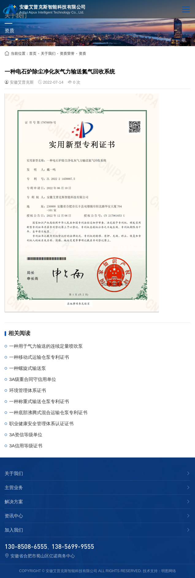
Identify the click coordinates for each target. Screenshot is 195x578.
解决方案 (14, 501)
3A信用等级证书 (25, 445)
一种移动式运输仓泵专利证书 (39, 357)
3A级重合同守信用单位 (32, 379)
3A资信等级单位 (25, 434)
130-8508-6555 (26, 546)
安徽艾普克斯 (22, 82)
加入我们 (14, 530)
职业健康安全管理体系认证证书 (41, 423)
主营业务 (14, 487)
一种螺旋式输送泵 (27, 368)
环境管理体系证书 (27, 390)
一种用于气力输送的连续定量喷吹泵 (46, 346)
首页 (32, 53)
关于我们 (48, 53)
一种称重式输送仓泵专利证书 (39, 401)
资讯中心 (14, 515)
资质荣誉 (67, 53)
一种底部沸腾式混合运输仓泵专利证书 (48, 412)
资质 (82, 53)
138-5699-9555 (73, 546)
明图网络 (168, 571)
